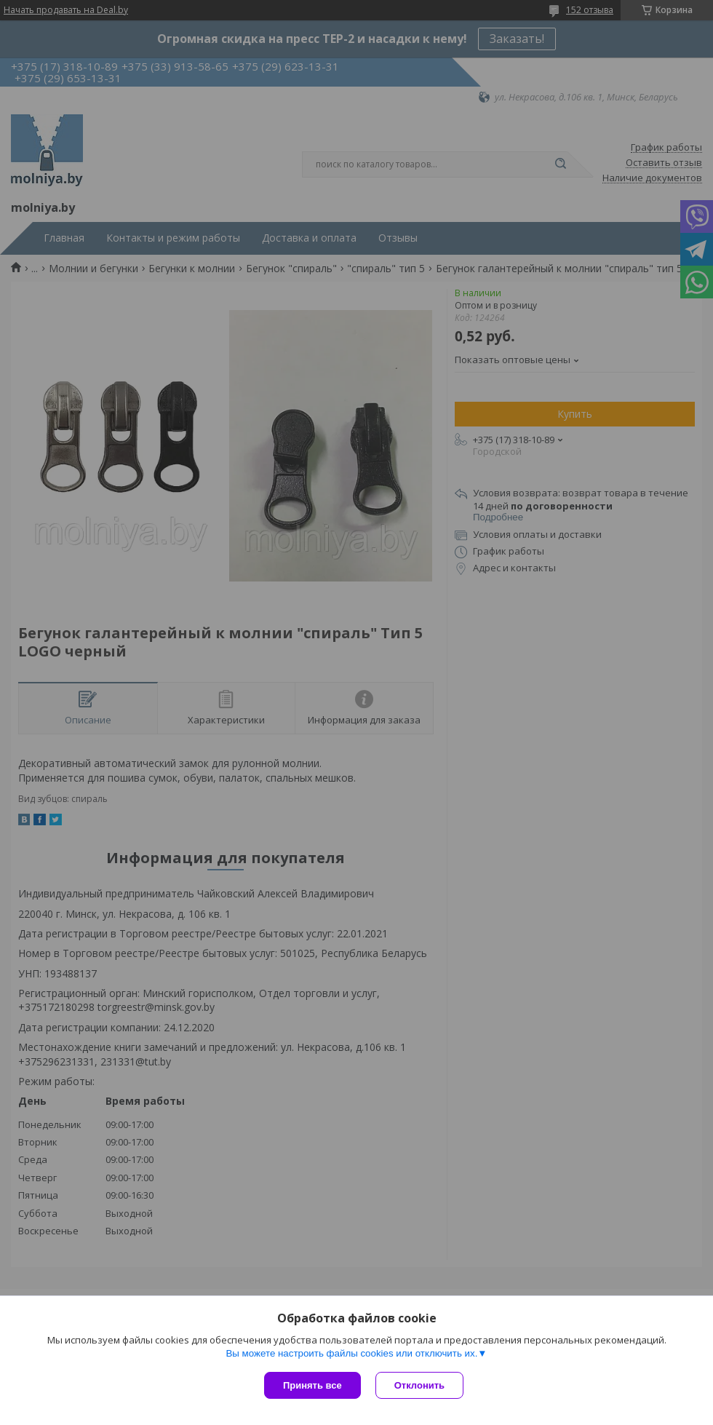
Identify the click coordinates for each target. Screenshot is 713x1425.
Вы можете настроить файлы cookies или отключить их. (351, 1353)
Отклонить (419, 1385)
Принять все (312, 1385)
